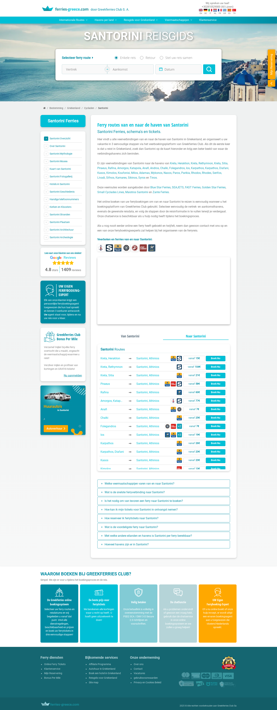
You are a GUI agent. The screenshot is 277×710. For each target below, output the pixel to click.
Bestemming (56, 108)
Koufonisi (124, 173)
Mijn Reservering (53, 673)
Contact (138, 668)
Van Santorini (130, 336)
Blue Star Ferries (160, 187)
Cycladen (89, 108)
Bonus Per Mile (52, 677)
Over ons (138, 664)
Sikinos (132, 177)
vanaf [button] (194, 358)
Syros (141, 177)
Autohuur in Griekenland (102, 668)
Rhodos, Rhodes (201, 173)
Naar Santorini (196, 336)
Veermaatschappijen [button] (178, 20)
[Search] (209, 69)
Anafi (145, 168)
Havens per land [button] (106, 20)
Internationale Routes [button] (73, 20)
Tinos (153, 177)
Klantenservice (208, 20)
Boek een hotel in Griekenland (105, 673)
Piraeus (102, 168)
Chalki (164, 168)
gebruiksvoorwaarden (146, 677)
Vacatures (139, 673)
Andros (154, 168)
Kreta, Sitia (221, 163)
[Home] (44, 108)
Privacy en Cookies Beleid (147, 682)
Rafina (112, 168)
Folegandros (177, 168)
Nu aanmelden (73, 375)
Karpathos (197, 168)
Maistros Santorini (136, 192)
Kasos (101, 173)
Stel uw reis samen (178, 58)
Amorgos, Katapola (129, 168)
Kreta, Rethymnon (202, 163)
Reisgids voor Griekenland (103, 677)
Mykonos (156, 173)
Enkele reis (128, 58)
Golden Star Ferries (214, 187)
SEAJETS (178, 187)
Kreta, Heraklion (180, 163)
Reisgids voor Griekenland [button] (141, 20)
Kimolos (111, 173)
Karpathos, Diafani (216, 168)
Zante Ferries (161, 192)
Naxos (168, 173)
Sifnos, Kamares (116, 177)
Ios (188, 168)
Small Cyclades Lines (110, 192)
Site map (93, 682)
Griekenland (73, 108)
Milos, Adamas (140, 173)
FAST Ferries (193, 187)
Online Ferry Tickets (55, 664)
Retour (150, 58)
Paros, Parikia (181, 173)
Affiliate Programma (100, 664)
